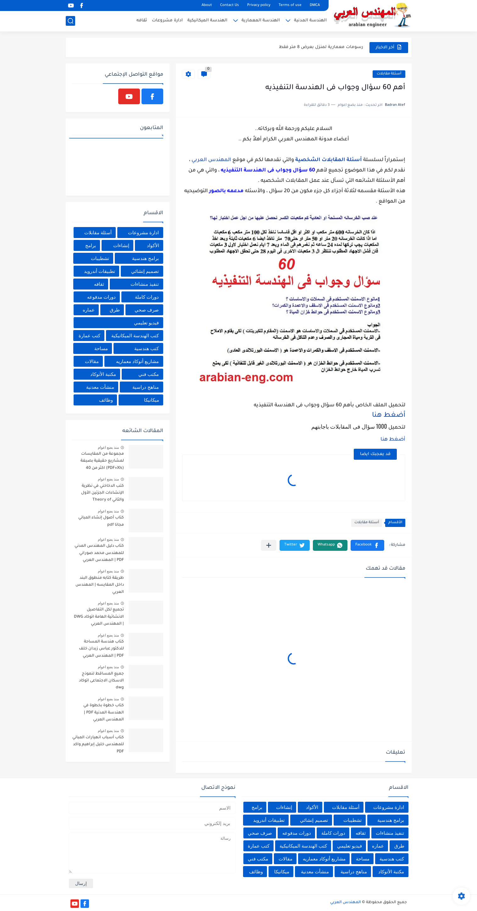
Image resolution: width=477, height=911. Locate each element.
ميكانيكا (151, 400)
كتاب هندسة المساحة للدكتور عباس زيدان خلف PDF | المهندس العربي (101, 649)
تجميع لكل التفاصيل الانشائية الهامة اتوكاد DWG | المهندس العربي (99, 617)
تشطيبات (100, 258)
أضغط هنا (388, 416)
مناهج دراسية (145, 387)
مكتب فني (148, 374)
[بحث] (70, 21)
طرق (115, 309)
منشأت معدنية (100, 387)
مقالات (92, 361)
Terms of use (290, 5)
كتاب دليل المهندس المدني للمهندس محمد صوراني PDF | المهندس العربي (99, 553)
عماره (89, 309)
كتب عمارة (89, 335)
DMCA (315, 5)
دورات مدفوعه (101, 297)
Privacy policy (258, 5)
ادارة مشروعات (167, 20)
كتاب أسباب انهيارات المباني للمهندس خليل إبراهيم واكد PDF (98, 744)
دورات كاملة (147, 297)
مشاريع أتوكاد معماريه (137, 361)
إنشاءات (121, 245)
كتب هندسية (146, 348)
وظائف (106, 400)
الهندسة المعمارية (260, 20)
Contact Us (229, 5)
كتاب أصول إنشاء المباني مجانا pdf (101, 521)
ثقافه (141, 20)
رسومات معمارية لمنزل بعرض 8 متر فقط (321, 47)
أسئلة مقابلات (389, 74)
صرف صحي (147, 309)
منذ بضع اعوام (108, 447)
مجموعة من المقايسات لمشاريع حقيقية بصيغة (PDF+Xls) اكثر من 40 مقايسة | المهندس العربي (99, 462)
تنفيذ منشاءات (144, 284)
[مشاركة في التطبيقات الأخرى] (268, 545)
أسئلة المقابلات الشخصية (328, 160)
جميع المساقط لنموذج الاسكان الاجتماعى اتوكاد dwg (101, 681)
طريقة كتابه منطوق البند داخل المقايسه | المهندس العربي (99, 585)
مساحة (101, 348)
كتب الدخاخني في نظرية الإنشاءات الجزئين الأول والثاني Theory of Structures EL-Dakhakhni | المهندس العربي (100, 494)
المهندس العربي (211, 160)
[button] (367, 545)
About (207, 5)
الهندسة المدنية (310, 20)
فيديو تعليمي (146, 322)
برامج (90, 245)
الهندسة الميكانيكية (207, 20)
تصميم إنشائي (145, 271)
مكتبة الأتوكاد (103, 374)
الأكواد (153, 245)
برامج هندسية (145, 258)
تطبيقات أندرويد (99, 271)
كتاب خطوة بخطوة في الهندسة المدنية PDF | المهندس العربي (103, 712)
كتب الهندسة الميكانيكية (135, 335)
